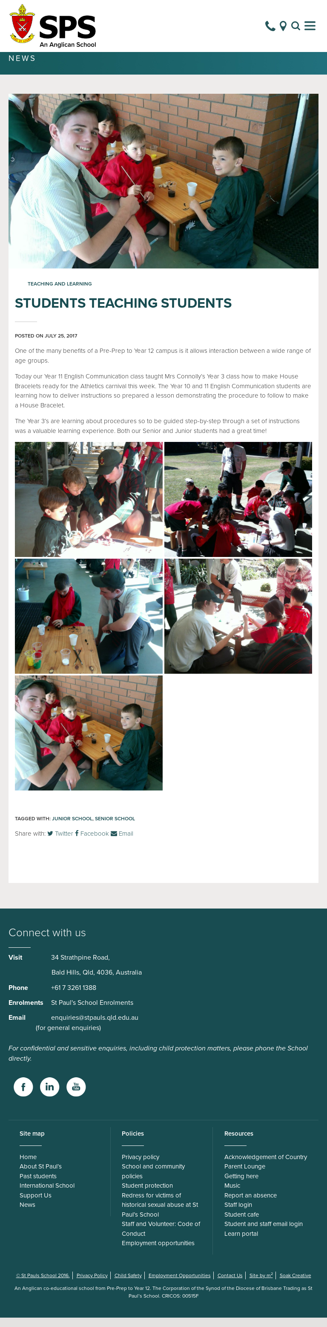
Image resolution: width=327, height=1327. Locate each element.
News (27, 1214)
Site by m (261, 1285)
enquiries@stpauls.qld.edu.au (94, 1027)
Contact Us (230, 1285)
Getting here (241, 1185)
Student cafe (241, 1224)
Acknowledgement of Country (265, 1166)
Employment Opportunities (180, 1285)
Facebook (92, 843)
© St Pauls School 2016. (43, 1285)
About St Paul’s (41, 1176)
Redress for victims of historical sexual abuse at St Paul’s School (160, 1214)
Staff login (238, 1214)
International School (47, 1195)
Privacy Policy (92, 1285)
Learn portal (241, 1243)
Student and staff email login (263, 1233)
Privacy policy (140, 1166)
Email (122, 843)
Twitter (60, 843)
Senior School (115, 828)
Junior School (72, 828)
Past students (38, 1185)
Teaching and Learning (60, 293)
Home (28, 1166)
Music (232, 1195)
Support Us (36, 1205)
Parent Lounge (244, 1176)
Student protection (147, 1195)
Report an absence (250, 1205)
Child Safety (128, 1285)
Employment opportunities (158, 1252)
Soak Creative (295, 1285)
